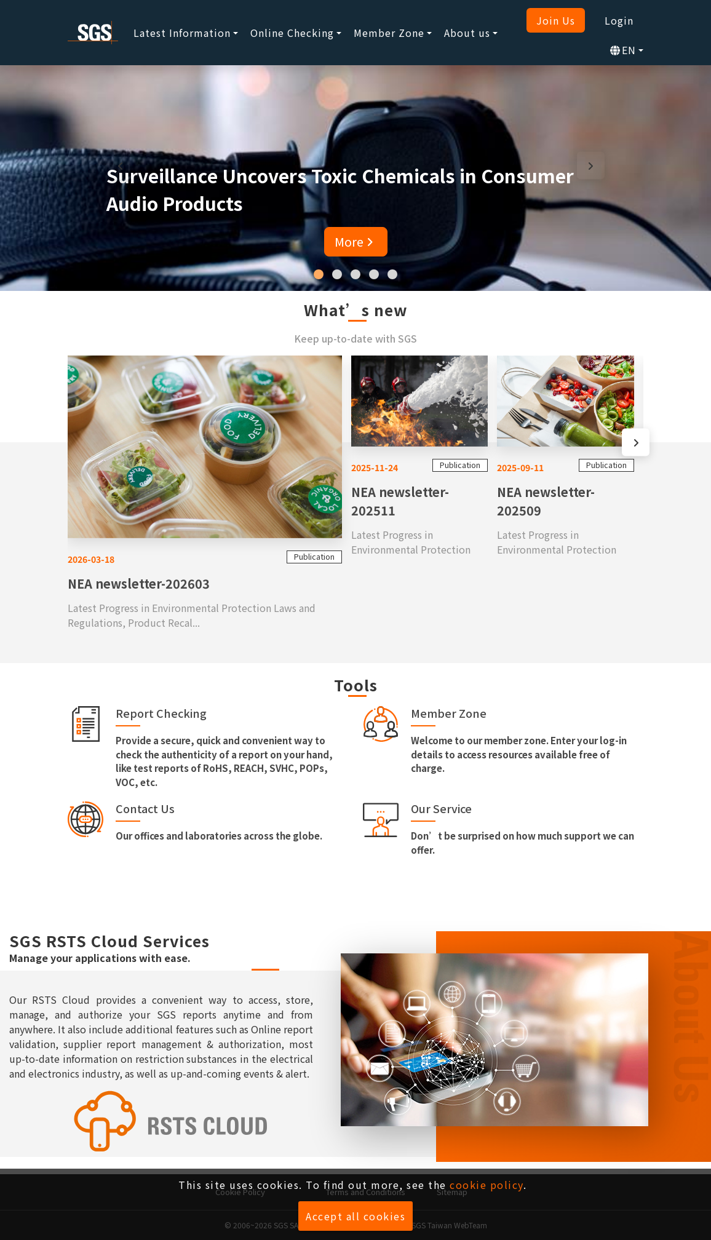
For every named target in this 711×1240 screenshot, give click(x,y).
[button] (318, 274)
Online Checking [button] (292, 32)
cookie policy (486, 1184)
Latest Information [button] (182, 32)
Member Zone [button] (389, 32)
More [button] (356, 241)
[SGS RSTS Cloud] (161, 1121)
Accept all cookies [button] (355, 1216)
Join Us (555, 20)
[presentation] (120, 165)
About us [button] (467, 32)
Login (619, 20)
